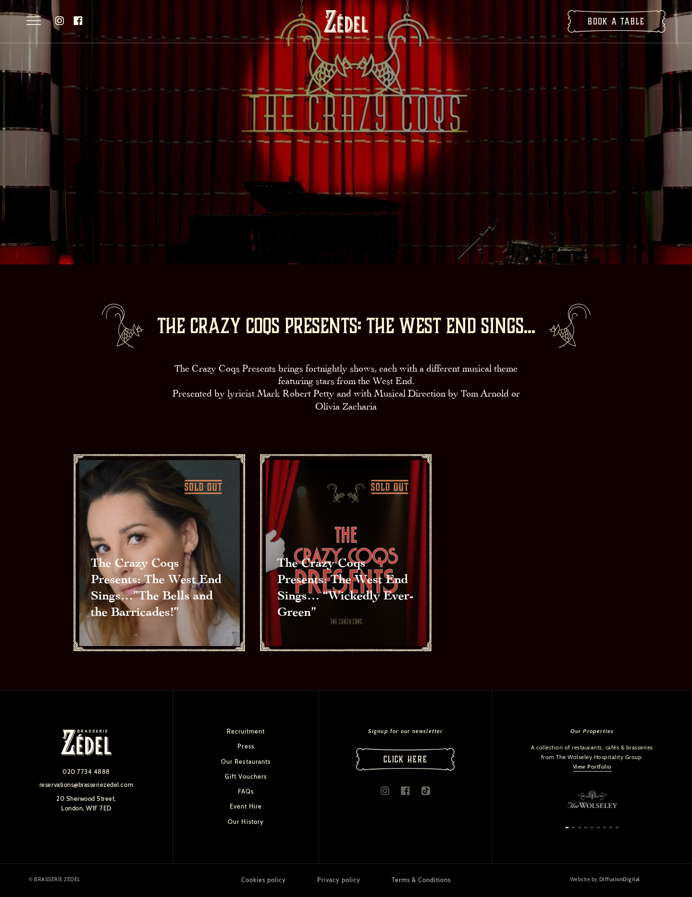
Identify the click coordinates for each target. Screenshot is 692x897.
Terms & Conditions (421, 880)
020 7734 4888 (86, 771)
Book (617, 21)
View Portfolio (592, 766)
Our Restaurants (246, 761)
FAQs (246, 791)
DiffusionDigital (619, 880)
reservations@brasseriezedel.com (86, 784)
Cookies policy (263, 880)
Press (245, 746)
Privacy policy (338, 880)
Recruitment (246, 731)
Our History (245, 821)
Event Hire (246, 806)
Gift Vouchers (246, 776)
